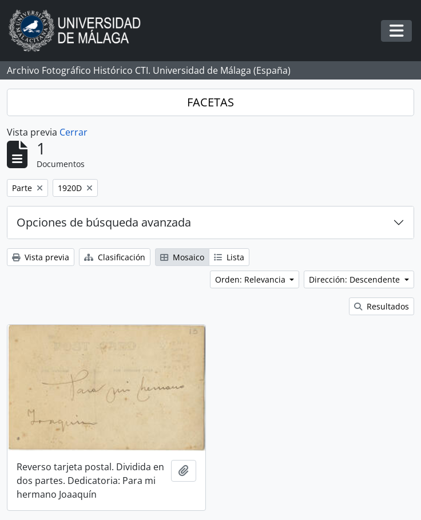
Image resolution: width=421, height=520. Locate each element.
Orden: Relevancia (251, 279)
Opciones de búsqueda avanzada (104, 222)
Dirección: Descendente (355, 279)
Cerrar (73, 132)
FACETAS (210, 102)
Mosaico (182, 257)
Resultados (381, 306)
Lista (229, 257)
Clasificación (114, 257)
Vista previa (40, 257)
